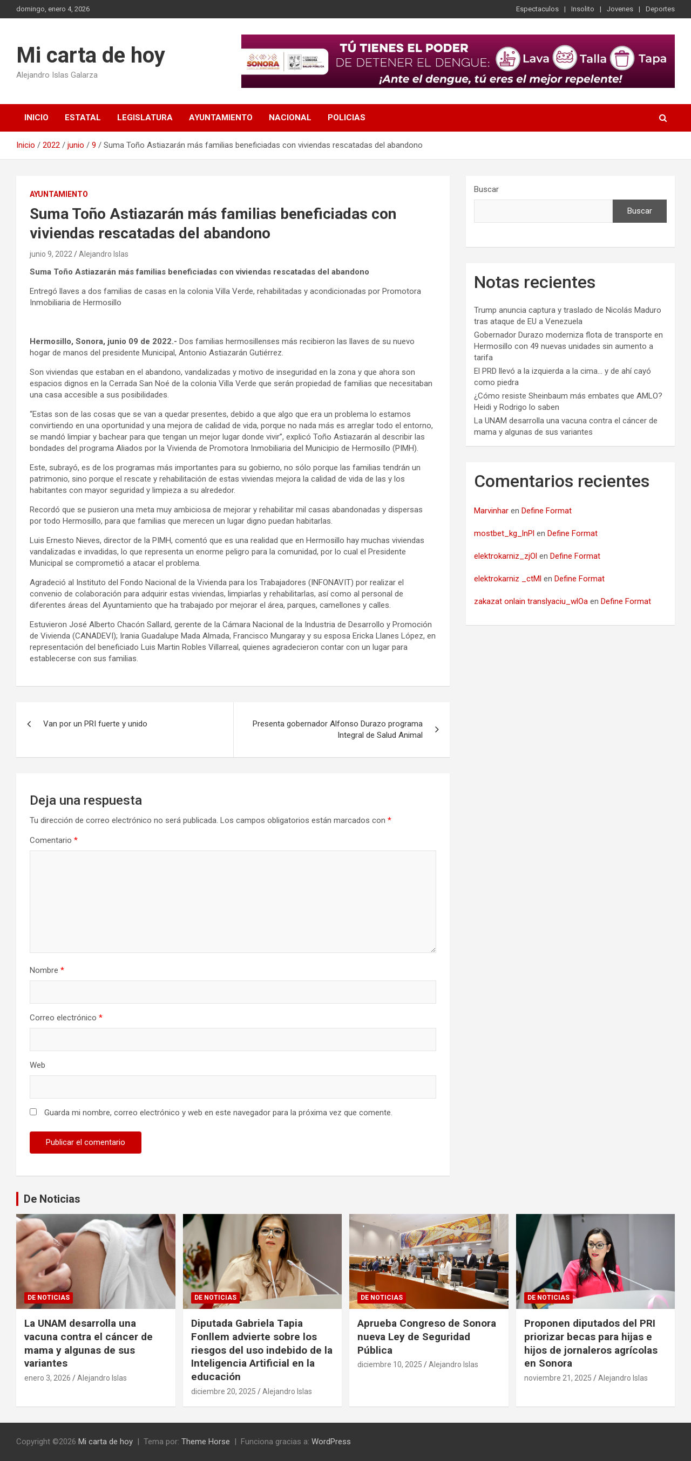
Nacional (290, 117)
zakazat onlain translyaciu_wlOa (531, 601)
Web (37, 1065)
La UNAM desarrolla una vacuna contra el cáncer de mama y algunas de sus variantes (88, 1343)
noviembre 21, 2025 (558, 1378)
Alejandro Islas (103, 254)
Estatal (83, 117)
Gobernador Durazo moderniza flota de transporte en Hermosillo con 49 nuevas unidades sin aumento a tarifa (568, 346)
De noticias (49, 1297)
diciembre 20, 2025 (223, 1391)
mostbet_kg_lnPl (504, 533)
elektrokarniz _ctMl (507, 579)
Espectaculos (537, 9)
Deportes (660, 9)
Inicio (36, 117)
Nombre (47, 970)
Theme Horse (205, 1441)
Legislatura (145, 117)
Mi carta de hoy (90, 55)
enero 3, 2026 (47, 1378)
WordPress (331, 1441)
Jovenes (620, 9)
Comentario (54, 840)
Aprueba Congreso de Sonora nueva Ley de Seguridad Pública (426, 1336)
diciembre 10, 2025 (389, 1364)
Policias (346, 117)
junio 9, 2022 (51, 254)
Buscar (486, 189)
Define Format (546, 511)
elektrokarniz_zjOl (505, 556)
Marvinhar (491, 511)
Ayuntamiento (221, 117)
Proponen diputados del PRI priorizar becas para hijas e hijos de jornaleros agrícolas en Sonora (591, 1343)
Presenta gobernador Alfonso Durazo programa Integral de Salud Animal (338, 729)
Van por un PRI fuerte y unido (95, 724)
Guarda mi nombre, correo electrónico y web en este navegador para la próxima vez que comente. (218, 1112)
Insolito (582, 9)
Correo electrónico (66, 1018)
